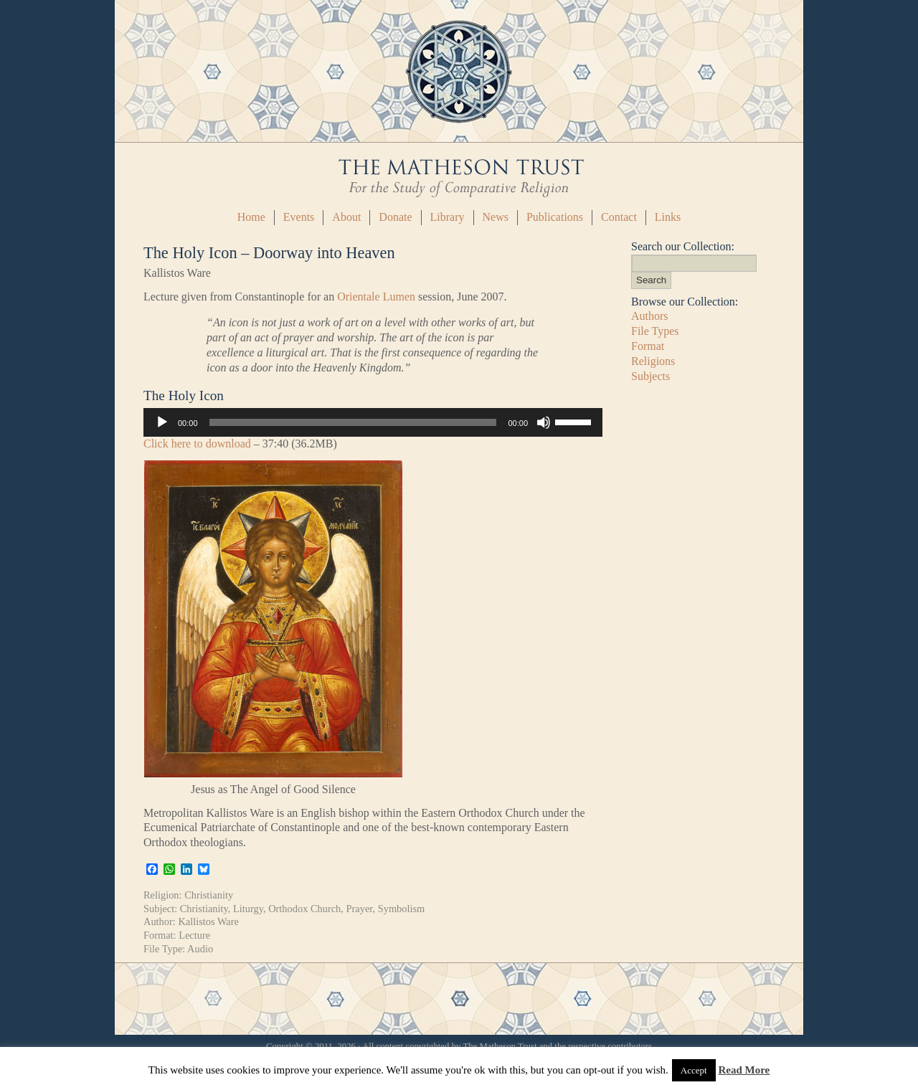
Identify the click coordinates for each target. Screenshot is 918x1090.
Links (668, 217)
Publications (554, 217)
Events (299, 217)
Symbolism (401, 908)
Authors (649, 316)
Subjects (650, 376)
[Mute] (543, 422)
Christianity (208, 895)
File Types (655, 331)
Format (647, 346)
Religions (653, 361)
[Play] (162, 422)
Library (447, 217)
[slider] (353, 422)
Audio (200, 948)
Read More (744, 1070)
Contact (619, 217)
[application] (372, 422)
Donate (395, 217)
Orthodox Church (304, 908)
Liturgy (248, 908)
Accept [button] (694, 1070)
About (346, 217)
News (495, 217)
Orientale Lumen (376, 296)
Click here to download (197, 443)
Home (251, 217)
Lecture (194, 935)
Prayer (359, 908)
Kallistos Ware (208, 921)
